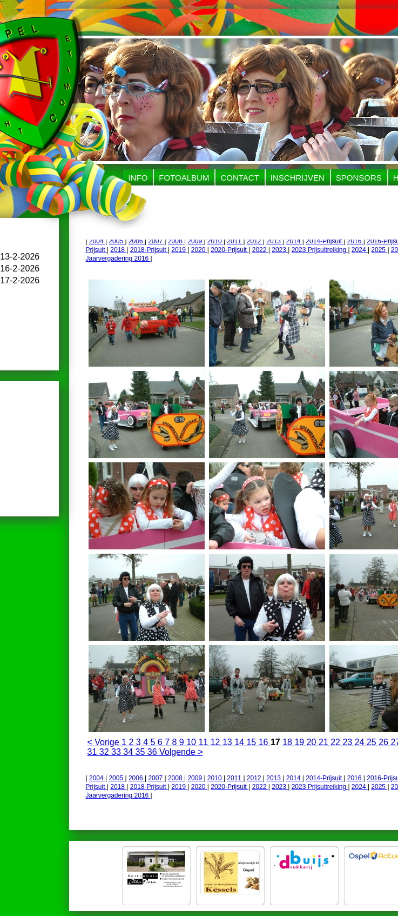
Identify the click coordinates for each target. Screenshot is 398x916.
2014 (294, 241)
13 (228, 742)
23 (348, 742)
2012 (255, 241)
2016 (355, 241)
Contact (239, 177)
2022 (260, 250)
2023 (280, 250)
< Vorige (104, 742)
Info (138, 177)
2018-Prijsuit (149, 250)
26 (384, 742)
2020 (199, 250)
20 (313, 742)
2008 (176, 241)
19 (300, 742)
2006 (137, 241)
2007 (156, 241)
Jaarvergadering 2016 (118, 258)
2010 (215, 241)
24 (361, 742)
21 (324, 742)
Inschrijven (298, 177)
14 (240, 742)
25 (373, 742)
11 (204, 742)
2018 (118, 250)
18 (288, 742)
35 (141, 751)
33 (117, 751)
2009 (195, 241)
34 (129, 751)
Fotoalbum (184, 177)
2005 (117, 241)
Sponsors (359, 177)
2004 (97, 241)
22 (336, 742)
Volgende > (181, 751)
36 (153, 751)
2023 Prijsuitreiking (320, 250)
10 (192, 742)
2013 (274, 241)
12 (216, 742)
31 (93, 751)
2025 (379, 250)
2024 (360, 250)
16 (265, 742)
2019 (179, 250)
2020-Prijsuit (229, 250)
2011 (235, 241)
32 (105, 751)
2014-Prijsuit (324, 241)
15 (252, 742)
